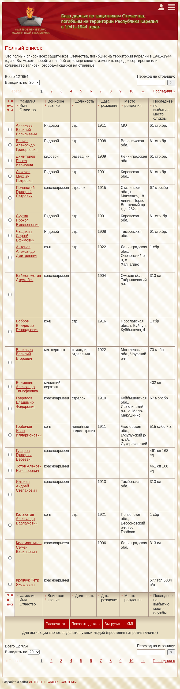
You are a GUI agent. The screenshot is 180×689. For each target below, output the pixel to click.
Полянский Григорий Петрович (25, 192)
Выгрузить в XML (119, 624)
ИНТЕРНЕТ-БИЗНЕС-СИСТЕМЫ (53, 682)
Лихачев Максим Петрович (24, 176)
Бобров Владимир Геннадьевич (27, 325)
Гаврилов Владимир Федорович (25, 402)
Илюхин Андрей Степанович (26, 486)
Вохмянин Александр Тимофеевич (27, 387)
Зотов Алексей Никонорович (28, 468)
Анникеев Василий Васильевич (26, 129)
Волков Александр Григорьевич (27, 145)
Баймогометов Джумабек (28, 278)
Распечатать (56, 624)
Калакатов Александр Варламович (27, 519)
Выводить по (16, 82)
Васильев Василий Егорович (24, 354)
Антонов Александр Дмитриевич (26, 251)
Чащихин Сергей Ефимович (25, 236)
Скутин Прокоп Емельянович (27, 220)
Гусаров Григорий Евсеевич (24, 455)
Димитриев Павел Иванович (25, 160)
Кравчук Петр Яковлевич (27, 582)
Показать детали (85, 624)
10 (131, 91)
